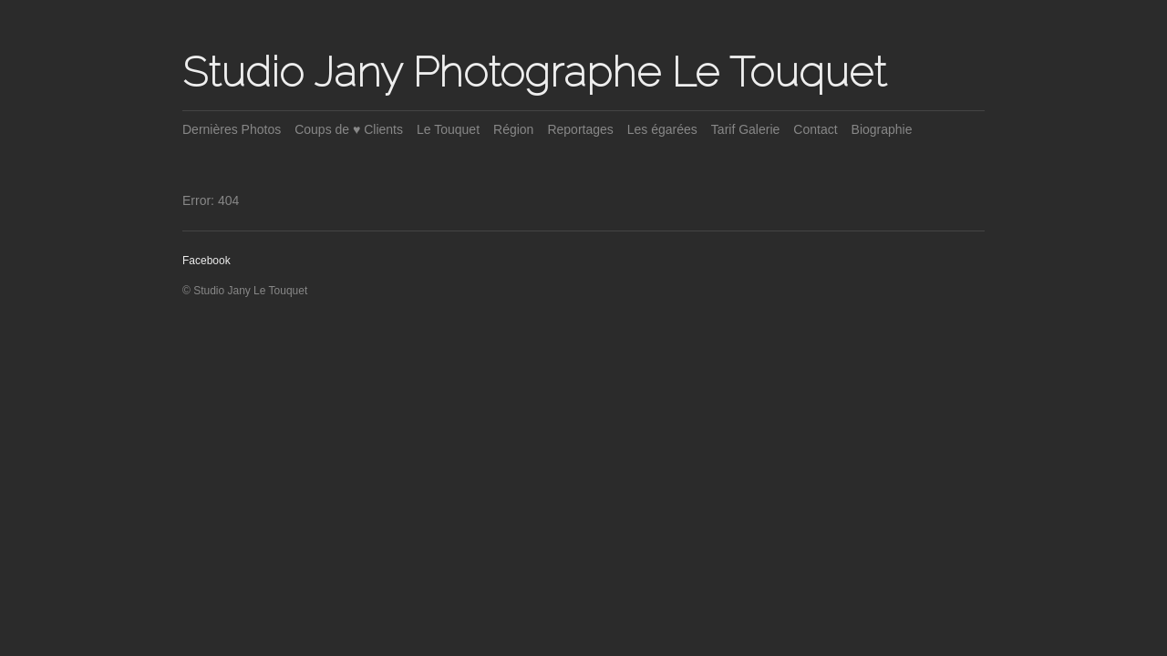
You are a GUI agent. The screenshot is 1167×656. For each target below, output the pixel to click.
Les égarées (662, 129)
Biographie (882, 129)
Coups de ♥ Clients (348, 129)
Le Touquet (448, 129)
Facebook (206, 260)
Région (513, 129)
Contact (815, 129)
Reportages (580, 129)
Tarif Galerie (745, 129)
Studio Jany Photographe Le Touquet (534, 72)
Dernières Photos (231, 129)
